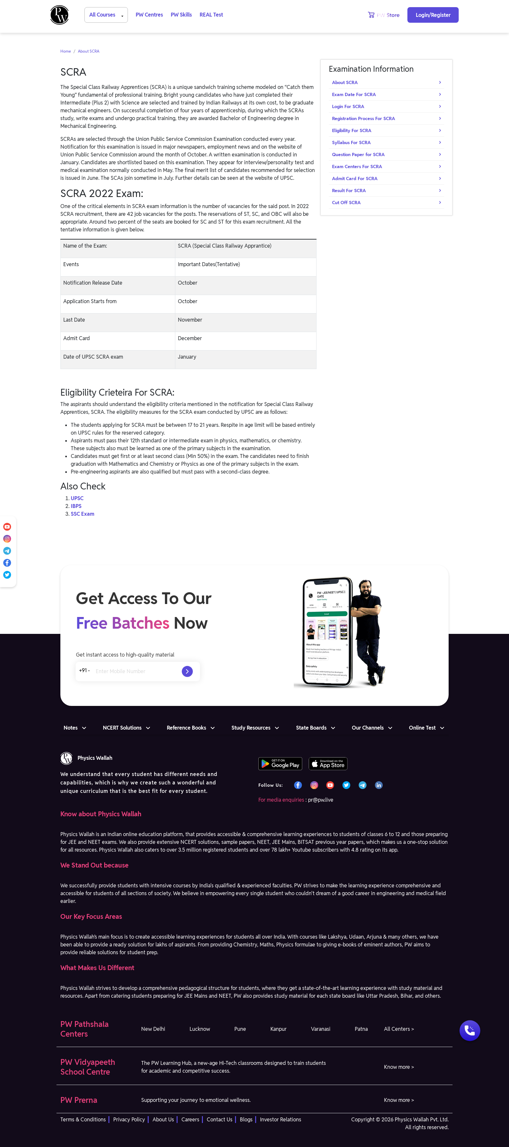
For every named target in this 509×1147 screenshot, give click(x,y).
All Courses (107, 14)
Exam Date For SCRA (354, 94)
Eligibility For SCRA (351, 130)
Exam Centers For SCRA (357, 166)
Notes (71, 727)
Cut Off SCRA (346, 202)
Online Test (422, 727)
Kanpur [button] (278, 1029)
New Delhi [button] (153, 1029)
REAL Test (211, 14)
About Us (163, 1119)
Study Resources (250, 727)
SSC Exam (82, 514)
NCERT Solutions (122, 727)
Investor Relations (280, 1119)
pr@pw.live (320, 799)
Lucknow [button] (200, 1029)
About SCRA (88, 51)
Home (65, 51)
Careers (190, 1119)
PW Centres (149, 14)
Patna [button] (361, 1029)
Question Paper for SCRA (358, 154)
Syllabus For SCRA (351, 142)
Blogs (246, 1119)
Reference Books (186, 727)
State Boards (311, 727)
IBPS (76, 506)
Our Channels (368, 727)
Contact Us (219, 1119)
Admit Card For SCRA (355, 178)
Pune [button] (240, 1029)
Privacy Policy (129, 1119)
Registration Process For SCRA (363, 118)
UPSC (77, 498)
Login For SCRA (348, 106)
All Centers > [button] (399, 1029)
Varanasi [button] (320, 1029)
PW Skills (181, 14)
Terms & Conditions (83, 1119)
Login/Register (433, 15)
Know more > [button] (399, 1067)
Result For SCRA (349, 190)
